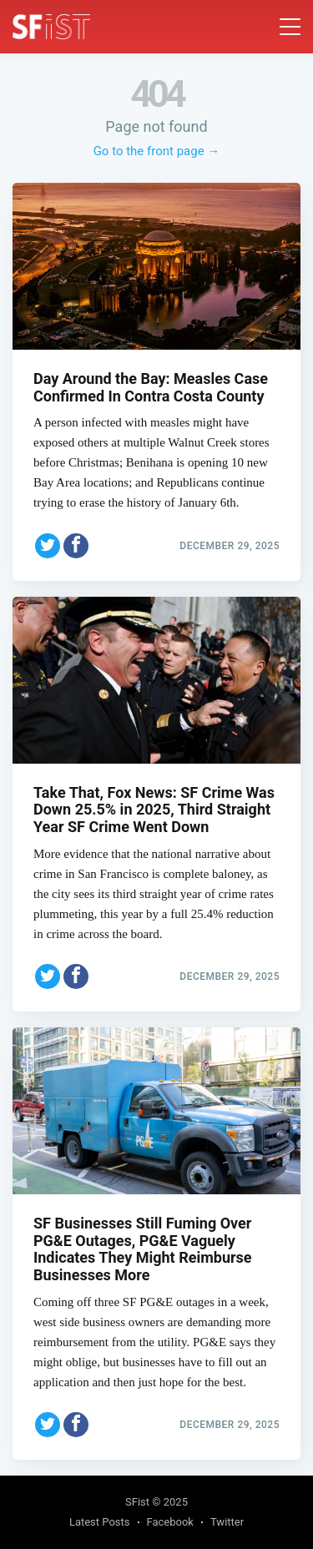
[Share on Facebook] (76, 546)
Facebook (170, 1522)
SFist (137, 1502)
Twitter (227, 1522)
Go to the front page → (156, 151)
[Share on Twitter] (47, 546)
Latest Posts (99, 1522)
